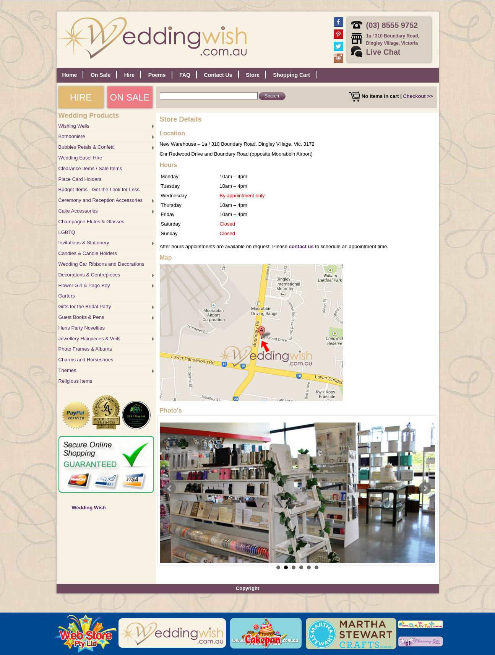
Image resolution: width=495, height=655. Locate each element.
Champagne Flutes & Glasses (91, 221)
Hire (129, 75)
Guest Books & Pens (81, 317)
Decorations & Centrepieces (89, 275)
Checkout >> (418, 96)
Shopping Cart (291, 75)
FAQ (184, 75)
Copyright (247, 588)
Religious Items (75, 381)
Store (253, 75)
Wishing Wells (73, 126)
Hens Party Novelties (81, 328)
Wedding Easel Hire (80, 158)
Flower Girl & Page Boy (84, 285)
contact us (301, 246)
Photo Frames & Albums (85, 349)
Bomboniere (71, 136)
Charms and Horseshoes (86, 359)
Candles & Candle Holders (87, 253)
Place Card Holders (80, 179)
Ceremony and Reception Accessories (100, 200)
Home (69, 75)
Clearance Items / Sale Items (90, 168)
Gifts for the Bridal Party (84, 306)
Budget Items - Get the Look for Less (99, 189)
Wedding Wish (89, 507)
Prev (170, 488)
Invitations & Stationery (83, 242)
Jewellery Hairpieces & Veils (89, 338)
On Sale (100, 75)
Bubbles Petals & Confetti (86, 147)
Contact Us (218, 75)
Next (425, 488)
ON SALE (129, 97)
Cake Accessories (78, 211)
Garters (66, 296)
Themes (67, 370)
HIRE (81, 97)
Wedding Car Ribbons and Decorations (101, 264)
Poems (157, 75)
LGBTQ (66, 232)
